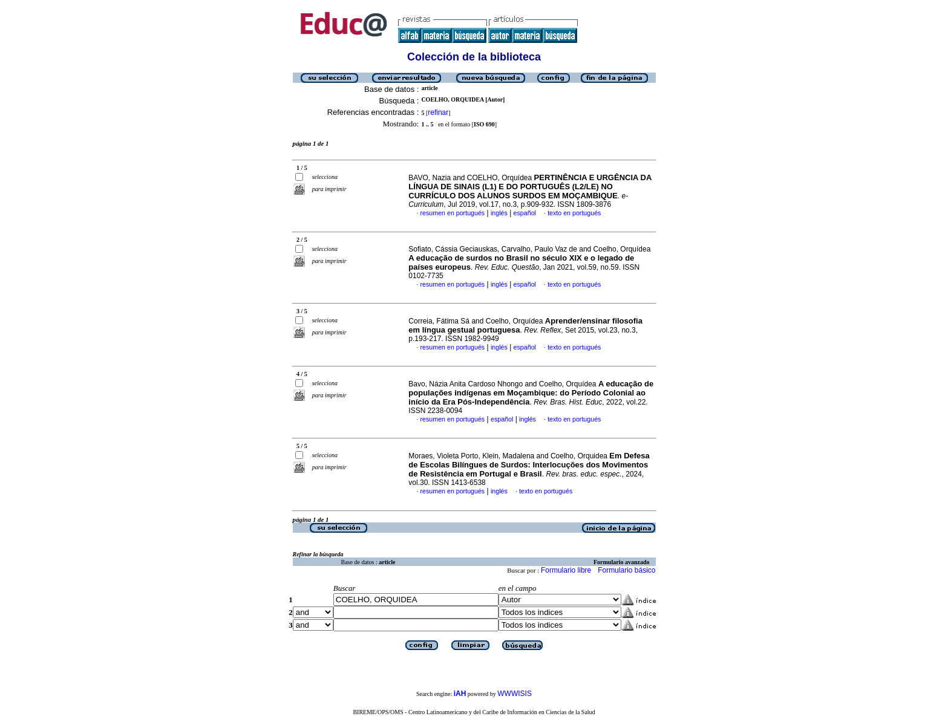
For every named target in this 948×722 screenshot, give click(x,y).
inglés (499, 212)
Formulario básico (626, 570)
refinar (438, 112)
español (525, 212)
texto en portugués (574, 212)
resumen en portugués (452, 212)
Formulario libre (566, 570)
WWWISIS (514, 693)
